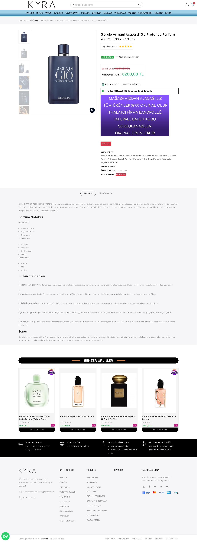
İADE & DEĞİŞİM (94, 505)
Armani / (167, 159)
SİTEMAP (159, 539)
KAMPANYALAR (120, 13)
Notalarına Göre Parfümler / (156, 155)
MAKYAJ (39, 13)
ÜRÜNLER (34, 20)
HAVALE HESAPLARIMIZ (97, 510)
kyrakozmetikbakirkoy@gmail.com (38, 491)
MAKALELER (158, 13)
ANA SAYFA (22, 20)
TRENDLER (132, 13)
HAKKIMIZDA (92, 477)
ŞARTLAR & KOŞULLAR (97, 501)
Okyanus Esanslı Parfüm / (121, 159)
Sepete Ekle (37, 429)
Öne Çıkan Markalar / (153, 159)
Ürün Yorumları (106, 193)
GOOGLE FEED (93, 520)
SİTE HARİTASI (93, 515)
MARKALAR (30, 13)
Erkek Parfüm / (127, 155)
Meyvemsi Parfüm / (109, 162)
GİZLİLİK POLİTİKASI (96, 496)
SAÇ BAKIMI (85, 13)
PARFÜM (48, 13)
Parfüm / (105, 155)
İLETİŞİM (168, 13)
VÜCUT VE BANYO (72, 13)
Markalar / (138, 159)
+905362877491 (29, 497)
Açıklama (88, 193)
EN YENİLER (96, 13)
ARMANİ (111, 166)
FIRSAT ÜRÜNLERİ (145, 13)
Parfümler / (114, 155)
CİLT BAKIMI (58, 13)
